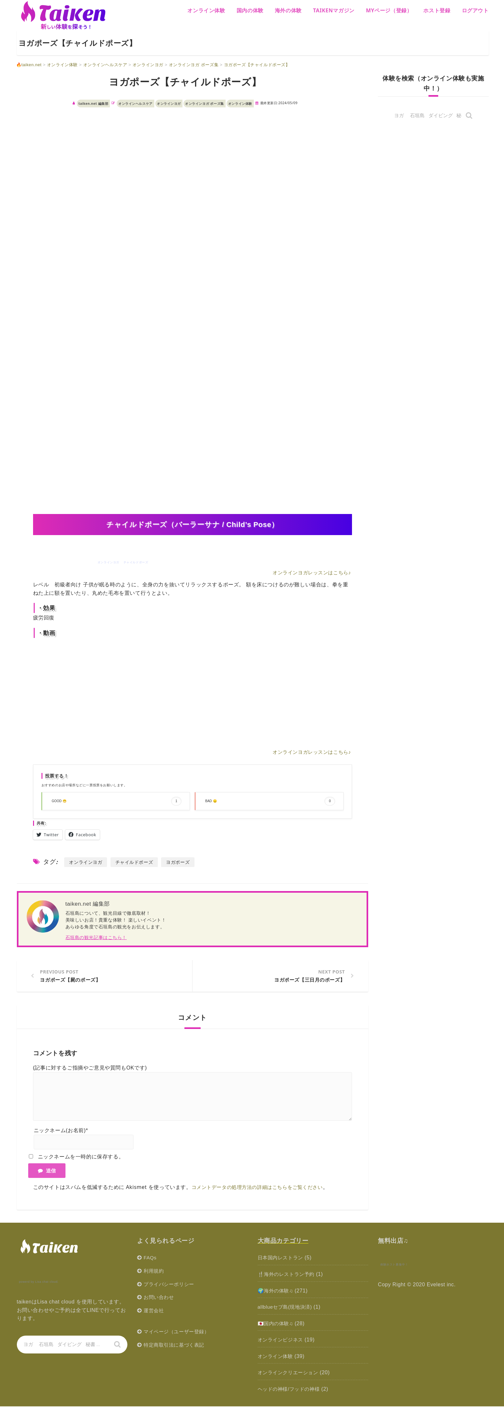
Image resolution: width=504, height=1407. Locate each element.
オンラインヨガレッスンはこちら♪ (309, 572)
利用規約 (154, 1271)
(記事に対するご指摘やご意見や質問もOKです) (90, 1068)
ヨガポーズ (183, 862)
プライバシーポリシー (170, 1285)
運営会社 (154, 1311)
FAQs (150, 1258)
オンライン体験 (206, 10)
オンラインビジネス (282, 1340)
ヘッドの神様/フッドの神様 (291, 1389)
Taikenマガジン (334, 10)
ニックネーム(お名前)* (61, 1131)
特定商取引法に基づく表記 (176, 1345)
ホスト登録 (436, 10)
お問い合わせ (160, 1298)
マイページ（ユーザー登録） (179, 1332)
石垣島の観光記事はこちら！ (96, 937)
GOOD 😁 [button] (117, 801)
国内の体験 (250, 10)
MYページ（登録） (389, 10)
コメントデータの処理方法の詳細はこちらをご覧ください (262, 1187)
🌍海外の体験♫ (276, 1291)
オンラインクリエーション (290, 1373)
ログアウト (475, 10)
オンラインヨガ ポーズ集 (204, 103)
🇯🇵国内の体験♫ (276, 1324)
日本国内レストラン (282, 1258)
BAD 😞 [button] (270, 801)
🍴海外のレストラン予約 (288, 1275)
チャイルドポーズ (138, 862)
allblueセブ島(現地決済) (287, 1307)
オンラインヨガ (169, 103)
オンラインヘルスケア (135, 103)
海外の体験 (288, 10)
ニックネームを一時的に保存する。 (81, 1157)
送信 (47, 1171)
